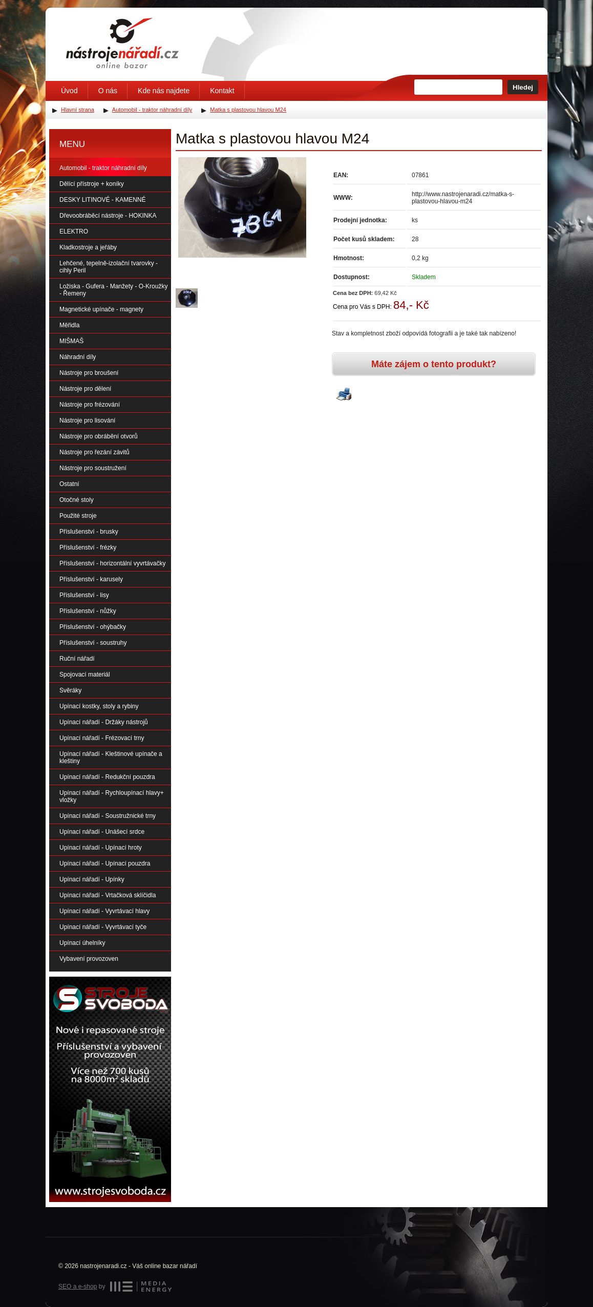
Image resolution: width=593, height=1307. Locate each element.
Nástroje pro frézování (89, 404)
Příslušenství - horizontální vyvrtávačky (112, 563)
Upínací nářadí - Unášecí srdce (101, 831)
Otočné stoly (76, 499)
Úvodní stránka (122, 43)
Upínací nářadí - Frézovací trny (101, 738)
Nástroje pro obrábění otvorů (98, 436)
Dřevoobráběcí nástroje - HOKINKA (107, 215)
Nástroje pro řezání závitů (94, 452)
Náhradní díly (77, 357)
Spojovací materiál (84, 674)
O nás (107, 91)
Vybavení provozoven (88, 958)
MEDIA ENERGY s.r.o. (141, 1286)
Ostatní (69, 484)
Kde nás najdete (163, 91)
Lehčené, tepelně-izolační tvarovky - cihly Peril (108, 267)
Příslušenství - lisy (84, 595)
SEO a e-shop (77, 1286)
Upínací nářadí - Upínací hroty (100, 847)
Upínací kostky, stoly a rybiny (99, 706)
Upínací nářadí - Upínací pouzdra (104, 863)
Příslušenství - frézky (87, 547)
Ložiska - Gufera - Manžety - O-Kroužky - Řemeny (113, 290)
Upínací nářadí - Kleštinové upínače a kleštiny (110, 757)
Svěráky (70, 690)
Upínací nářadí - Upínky (91, 879)
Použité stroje (78, 515)
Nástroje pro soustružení (92, 468)
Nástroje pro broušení (88, 372)
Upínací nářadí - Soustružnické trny (107, 815)
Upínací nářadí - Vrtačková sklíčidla (107, 895)
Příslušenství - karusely (91, 579)
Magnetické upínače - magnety (101, 309)
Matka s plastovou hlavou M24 (248, 110)
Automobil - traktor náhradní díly (103, 168)
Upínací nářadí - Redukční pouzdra (107, 777)
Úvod (69, 91)
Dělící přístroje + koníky (91, 183)
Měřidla (69, 325)
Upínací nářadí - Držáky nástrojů (103, 722)
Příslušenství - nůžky (87, 611)
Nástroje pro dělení (85, 388)
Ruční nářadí (77, 658)
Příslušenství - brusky (88, 531)
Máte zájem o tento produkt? (433, 364)
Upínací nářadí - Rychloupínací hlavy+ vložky (111, 796)
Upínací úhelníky (82, 942)
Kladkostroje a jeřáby (88, 247)
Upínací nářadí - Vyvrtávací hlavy (104, 911)
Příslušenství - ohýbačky (92, 626)
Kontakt (222, 91)
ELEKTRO (73, 231)
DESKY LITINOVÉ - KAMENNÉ (102, 199)
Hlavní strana (77, 110)
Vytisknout (343, 395)
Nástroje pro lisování (87, 420)
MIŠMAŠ (71, 341)
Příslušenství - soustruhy (92, 642)
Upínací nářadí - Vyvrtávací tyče (102, 927)
